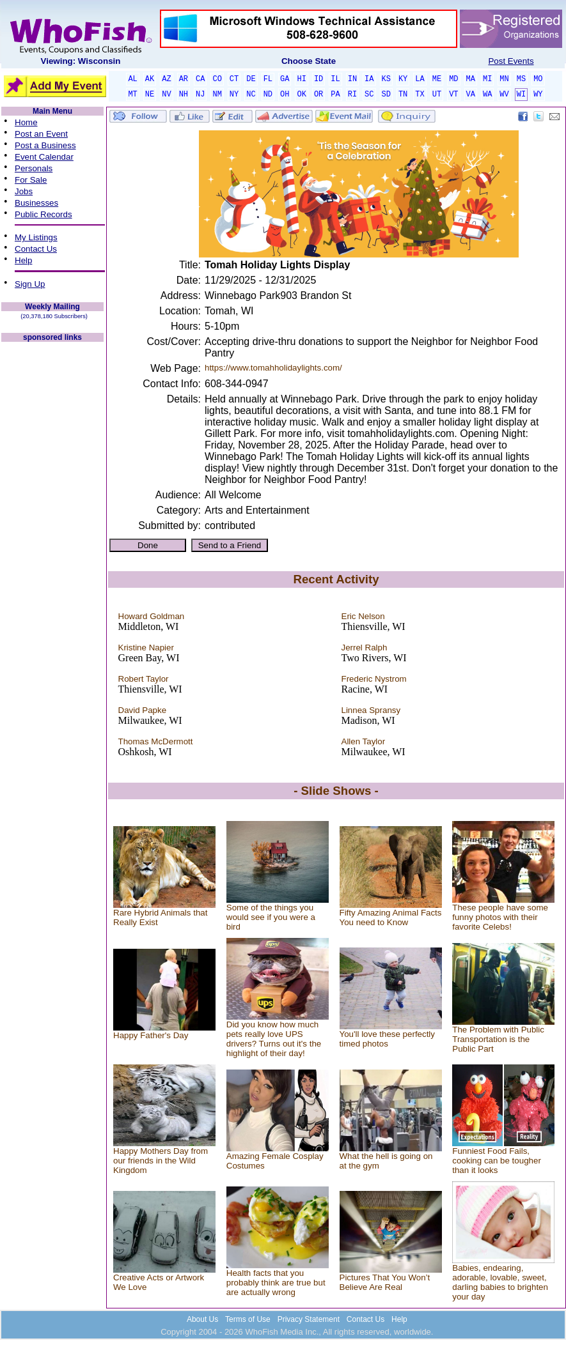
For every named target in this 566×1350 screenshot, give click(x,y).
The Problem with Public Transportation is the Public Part (498, 1039)
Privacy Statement (309, 1319)
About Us (202, 1319)
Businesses (36, 203)
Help (23, 260)
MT (132, 94)
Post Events (510, 61)
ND (267, 94)
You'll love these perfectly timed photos (388, 1038)
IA (369, 79)
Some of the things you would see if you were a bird (270, 917)
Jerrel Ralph (365, 647)
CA (200, 79)
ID (318, 79)
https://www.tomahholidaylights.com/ (273, 367)
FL (267, 79)
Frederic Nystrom (374, 679)
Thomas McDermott (155, 741)
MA (470, 79)
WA (487, 94)
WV (503, 94)
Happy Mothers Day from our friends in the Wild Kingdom (160, 1160)
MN (503, 79)
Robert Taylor (143, 679)
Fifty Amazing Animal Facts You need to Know (391, 917)
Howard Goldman (151, 616)
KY (402, 79)
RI (352, 94)
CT (234, 79)
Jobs (24, 191)
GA (284, 79)
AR (183, 79)
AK (149, 79)
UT (436, 94)
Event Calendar (44, 157)
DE (250, 79)
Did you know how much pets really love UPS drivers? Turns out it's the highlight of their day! (273, 1039)
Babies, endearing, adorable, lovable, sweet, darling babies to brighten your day (500, 1282)
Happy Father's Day (150, 1035)
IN (352, 79)
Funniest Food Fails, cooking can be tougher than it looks (496, 1160)
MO (537, 79)
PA (335, 94)
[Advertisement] (52, 535)
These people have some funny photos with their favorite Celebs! (500, 917)
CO (216, 79)
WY (537, 94)
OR (318, 94)
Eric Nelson (363, 616)
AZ (166, 79)
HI (301, 79)
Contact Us (36, 249)
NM (216, 94)
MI (487, 79)
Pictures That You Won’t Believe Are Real (385, 1282)
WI (521, 94)
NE (149, 94)
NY (234, 94)
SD (386, 94)
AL (132, 79)
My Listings (36, 237)
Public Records (43, 214)
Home (26, 122)
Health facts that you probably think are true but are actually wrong (276, 1282)
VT (453, 94)
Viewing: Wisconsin (81, 61)
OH (284, 94)
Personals (33, 168)
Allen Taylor (364, 741)
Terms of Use (248, 1319)
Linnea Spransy (371, 710)
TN (402, 94)
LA (419, 79)
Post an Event (41, 134)
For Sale (31, 180)
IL (335, 79)
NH (183, 94)
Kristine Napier (146, 647)
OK (301, 94)
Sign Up (30, 284)
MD (453, 79)
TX (419, 94)
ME (436, 79)
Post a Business (45, 145)
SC (369, 94)
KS (386, 79)
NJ (200, 94)
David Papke (142, 710)
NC (250, 94)
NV (166, 94)
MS (521, 79)
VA (470, 94)
